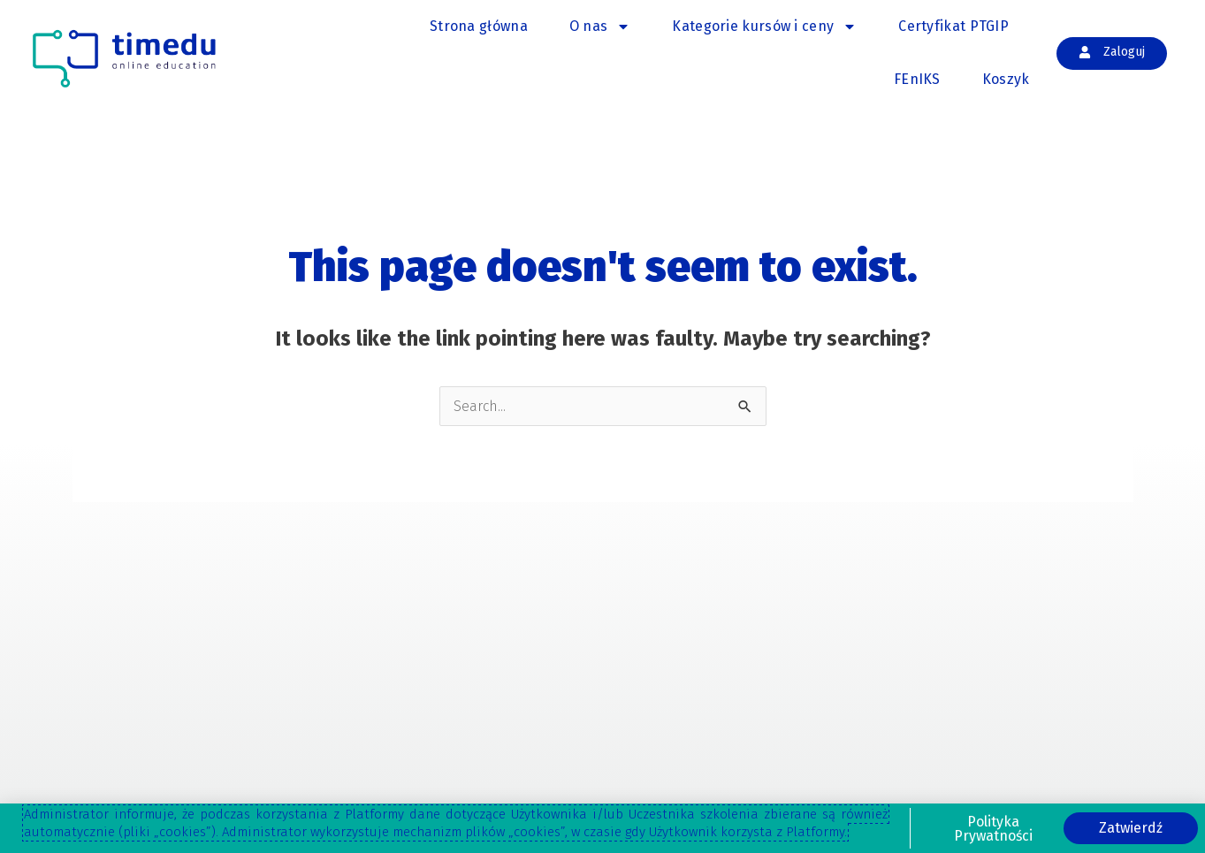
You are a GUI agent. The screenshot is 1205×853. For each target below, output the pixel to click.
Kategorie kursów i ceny (764, 26)
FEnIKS (917, 79)
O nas (600, 26)
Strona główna (479, 26)
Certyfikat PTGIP (953, 26)
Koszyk (1006, 79)
